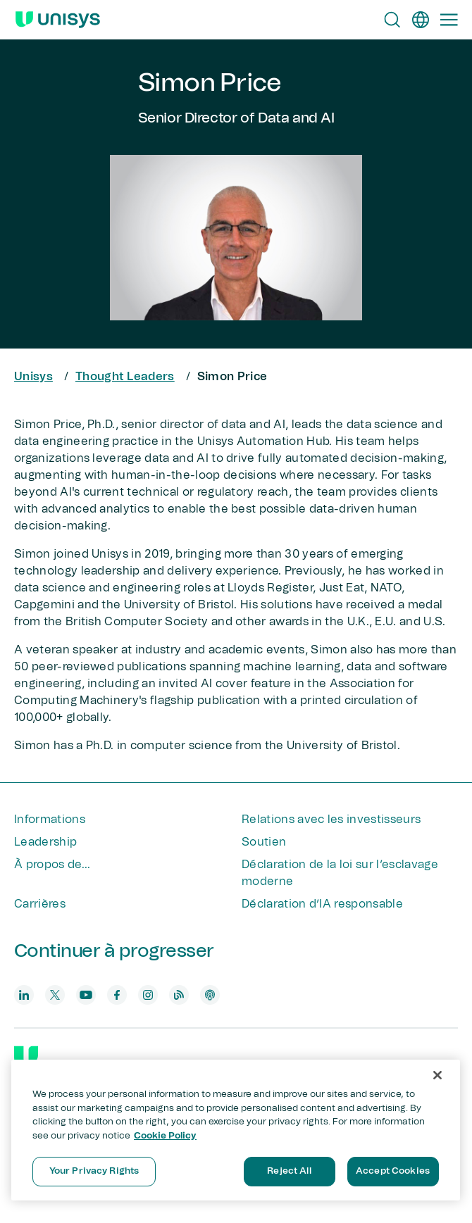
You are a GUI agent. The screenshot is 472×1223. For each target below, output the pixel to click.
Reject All (289, 1171)
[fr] (420, 19)
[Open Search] (392, 19)
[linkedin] (24, 995)
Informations (49, 819)
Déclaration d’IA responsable (322, 904)
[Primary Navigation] (448, 19)
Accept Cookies (393, 1171)
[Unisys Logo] (57, 19)
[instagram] (148, 995)
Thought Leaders (125, 376)
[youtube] (86, 995)
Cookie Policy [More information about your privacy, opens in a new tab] (165, 1136)
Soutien (264, 842)
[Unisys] (26, 1057)
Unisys (33, 376)
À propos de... (52, 864)
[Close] (437, 1075)
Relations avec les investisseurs (331, 819)
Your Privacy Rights (94, 1171)
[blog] (179, 995)
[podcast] (210, 995)
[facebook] (117, 995)
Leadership (45, 842)
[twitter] (55, 995)
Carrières (40, 904)
